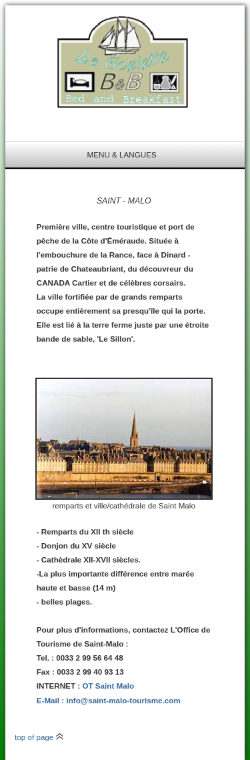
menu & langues (122, 154)
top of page (39, 737)
